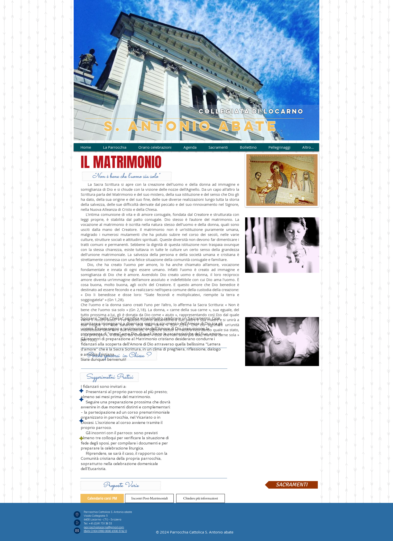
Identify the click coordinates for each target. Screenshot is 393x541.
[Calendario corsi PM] (102, 498)
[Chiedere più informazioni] (200, 498)
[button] (119, 355)
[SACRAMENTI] (291, 485)
